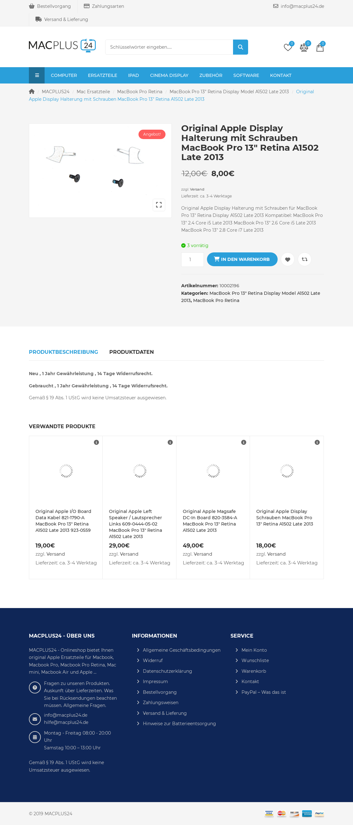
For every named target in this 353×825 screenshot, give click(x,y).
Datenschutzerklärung (167, 671)
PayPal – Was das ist (264, 692)
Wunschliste (255, 660)
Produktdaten (131, 352)
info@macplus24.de (298, 6)
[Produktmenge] (193, 260)
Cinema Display (169, 75)
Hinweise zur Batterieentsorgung (179, 723)
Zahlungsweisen (160, 702)
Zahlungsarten (104, 6)
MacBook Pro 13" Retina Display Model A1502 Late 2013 (229, 91)
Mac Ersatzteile (93, 91)
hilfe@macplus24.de (66, 722)
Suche (240, 47)
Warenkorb (254, 671)
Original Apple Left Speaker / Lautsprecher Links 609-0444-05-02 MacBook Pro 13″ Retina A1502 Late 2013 (135, 524)
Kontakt (280, 75)
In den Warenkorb (245, 259)
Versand (197, 189)
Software (246, 75)
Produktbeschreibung (63, 352)
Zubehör (210, 75)
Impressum (155, 681)
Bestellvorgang (50, 6)
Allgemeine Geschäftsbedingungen (181, 650)
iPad (133, 75)
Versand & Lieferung (61, 19)
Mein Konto (254, 650)
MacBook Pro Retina (139, 91)
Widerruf (153, 660)
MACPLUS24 (55, 91)
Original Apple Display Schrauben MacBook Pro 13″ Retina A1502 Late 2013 (284, 518)
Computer (64, 75)
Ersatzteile (102, 75)
